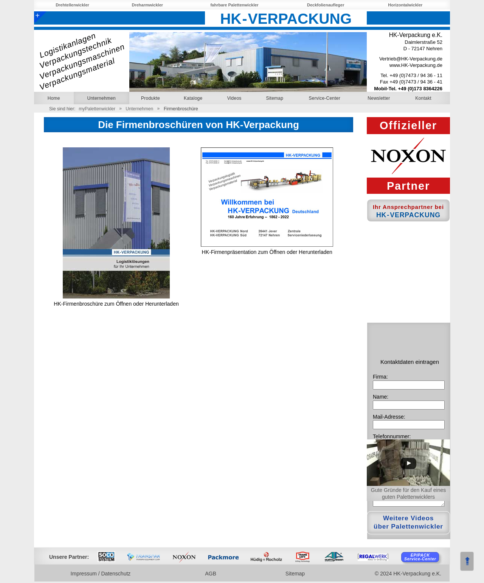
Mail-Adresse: (389, 417)
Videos (234, 98)
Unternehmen (139, 108)
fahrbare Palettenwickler (235, 5)
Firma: (380, 377)
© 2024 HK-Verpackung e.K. (408, 574)
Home (54, 98)
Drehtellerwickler (73, 5)
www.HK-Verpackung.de (415, 65)
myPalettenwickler (97, 108)
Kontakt (423, 98)
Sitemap (274, 98)
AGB (211, 574)
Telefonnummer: (392, 436)
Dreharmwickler (148, 5)
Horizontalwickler (406, 5)
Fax (384, 82)
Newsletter (379, 98)
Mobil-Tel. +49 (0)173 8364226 (408, 88)
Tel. (384, 75)
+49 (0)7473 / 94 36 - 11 (415, 75)
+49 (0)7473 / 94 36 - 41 (415, 82)
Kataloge (193, 98)
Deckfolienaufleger (326, 5)
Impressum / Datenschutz (101, 574)
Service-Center (324, 98)
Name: (380, 397)
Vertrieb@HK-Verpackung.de (410, 59)
